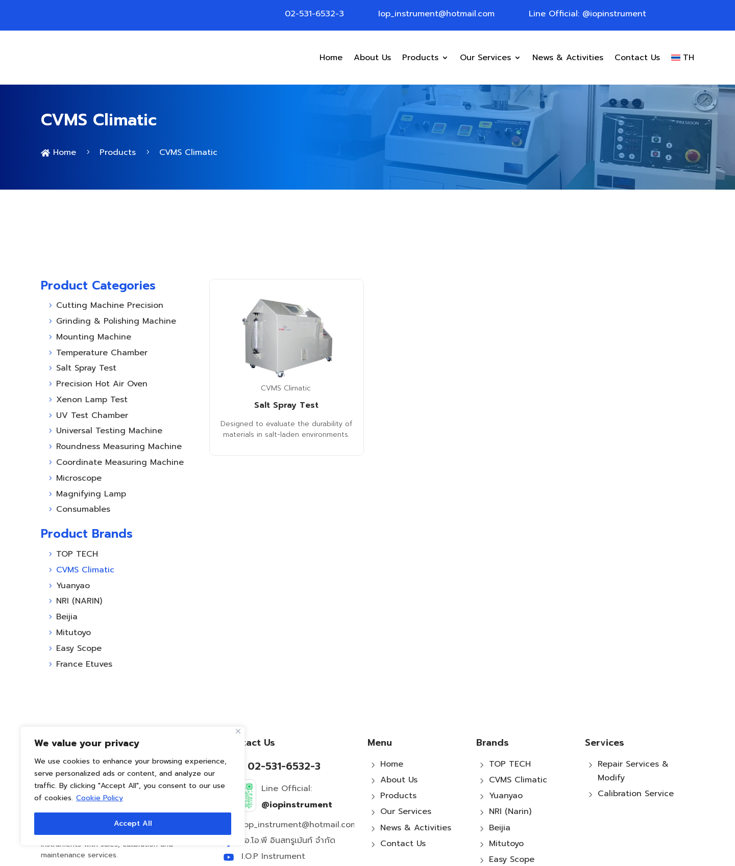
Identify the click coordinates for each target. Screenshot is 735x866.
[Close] (238, 731)
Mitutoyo (506, 784)
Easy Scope (511, 800)
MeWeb (482, 854)
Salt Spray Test (286, 346)
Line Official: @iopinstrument (587, 14)
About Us (372, 57)
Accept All (133, 823)
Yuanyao (506, 737)
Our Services (485, 57)
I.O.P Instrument (273, 798)
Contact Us (637, 57)
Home (331, 57)
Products (420, 57)
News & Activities (567, 57)
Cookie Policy (99, 798)
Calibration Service (636, 735)
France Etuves (517, 816)
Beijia (499, 769)
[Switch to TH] (682, 57)
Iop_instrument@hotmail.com (436, 14)
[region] (132, 786)
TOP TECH (510, 705)
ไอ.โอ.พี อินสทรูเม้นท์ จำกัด (288, 781)
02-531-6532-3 (314, 14)
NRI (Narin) (510, 753)
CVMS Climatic (286, 329)
